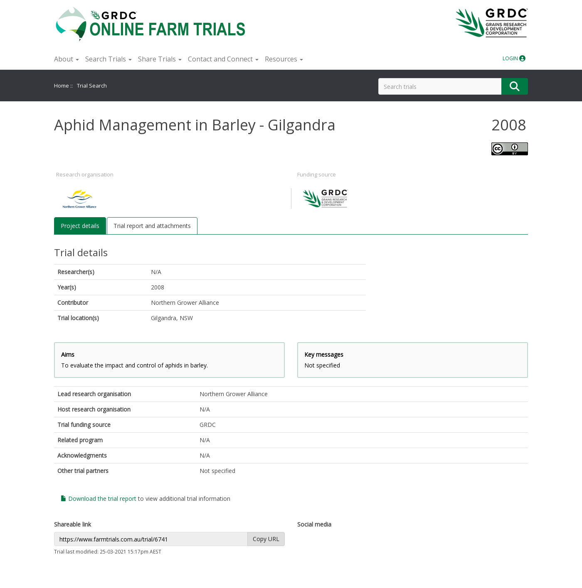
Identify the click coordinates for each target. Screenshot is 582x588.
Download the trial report (98, 498)
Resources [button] (284, 59)
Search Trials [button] (108, 59)
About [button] (66, 59)
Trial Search (92, 85)
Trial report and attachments (152, 226)
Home (61, 85)
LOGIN (514, 58)
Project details (80, 226)
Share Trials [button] (160, 59)
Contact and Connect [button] (223, 59)
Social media (314, 524)
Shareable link (72, 524)
